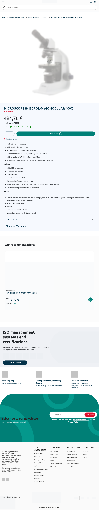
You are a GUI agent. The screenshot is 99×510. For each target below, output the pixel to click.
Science (45, 17)
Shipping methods (72, 457)
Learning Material (33, 17)
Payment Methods (72, 454)
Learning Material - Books (17, 17)
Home (3, 17)
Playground (37, 472)
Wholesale (53, 466)
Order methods (71, 451)
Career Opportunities (56, 463)
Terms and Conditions (81, 420)
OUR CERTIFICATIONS (14, 363)
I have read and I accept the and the (73, 421)
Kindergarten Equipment (41, 459)
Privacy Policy (73, 422)
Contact (85, 457)
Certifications (54, 454)
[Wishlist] (11, 139)
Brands (52, 460)
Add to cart (54, 134)
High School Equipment (40, 469)
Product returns (71, 460)
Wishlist (85, 454)
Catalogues (53, 457)
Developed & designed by (50, 507)
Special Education (39, 481)
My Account (86, 451)
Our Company (54, 451)
